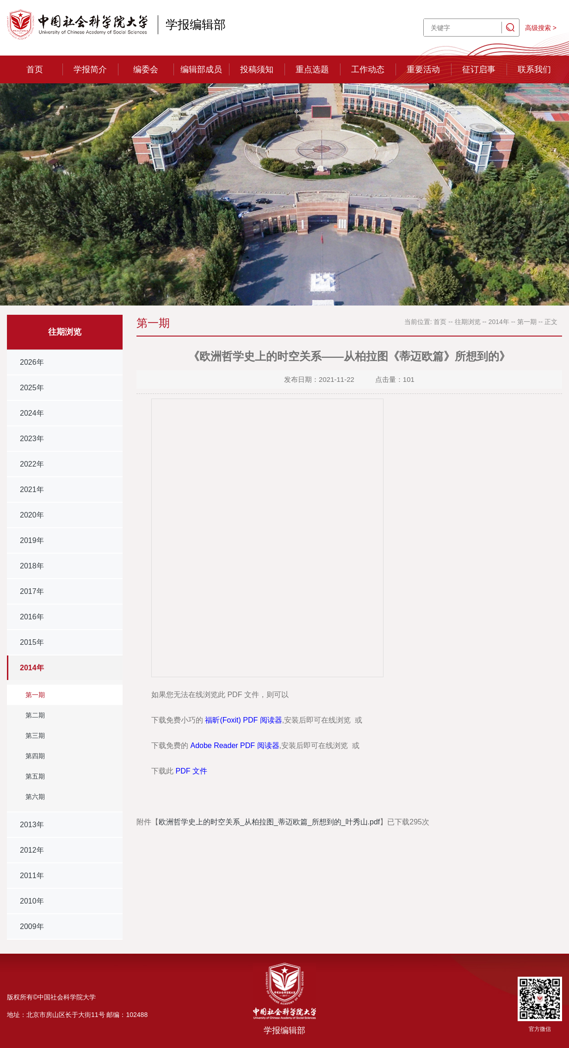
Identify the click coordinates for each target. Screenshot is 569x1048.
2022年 (32, 464)
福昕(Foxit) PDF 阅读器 (243, 720)
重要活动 (423, 69)
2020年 (32, 515)
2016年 (32, 617)
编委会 (145, 69)
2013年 (32, 825)
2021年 (32, 489)
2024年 (32, 413)
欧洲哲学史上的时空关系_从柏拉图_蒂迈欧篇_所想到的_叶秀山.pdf (269, 822)
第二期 (35, 715)
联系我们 (534, 69)
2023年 (32, 439)
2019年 (32, 540)
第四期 (35, 756)
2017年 (32, 591)
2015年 (32, 642)
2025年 (32, 388)
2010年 (32, 901)
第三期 (35, 735)
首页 (34, 69)
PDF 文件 (191, 771)
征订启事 (478, 69)
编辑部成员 (201, 69)
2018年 (32, 566)
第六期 (35, 796)
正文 (550, 321)
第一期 (35, 695)
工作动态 (367, 69)
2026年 (32, 362)
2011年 (32, 876)
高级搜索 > (541, 27)
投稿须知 (256, 69)
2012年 (32, 850)
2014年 (32, 668)
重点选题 (312, 69)
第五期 (35, 776)
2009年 (32, 926)
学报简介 (90, 69)
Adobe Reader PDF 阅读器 (234, 745)
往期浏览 (468, 321)
